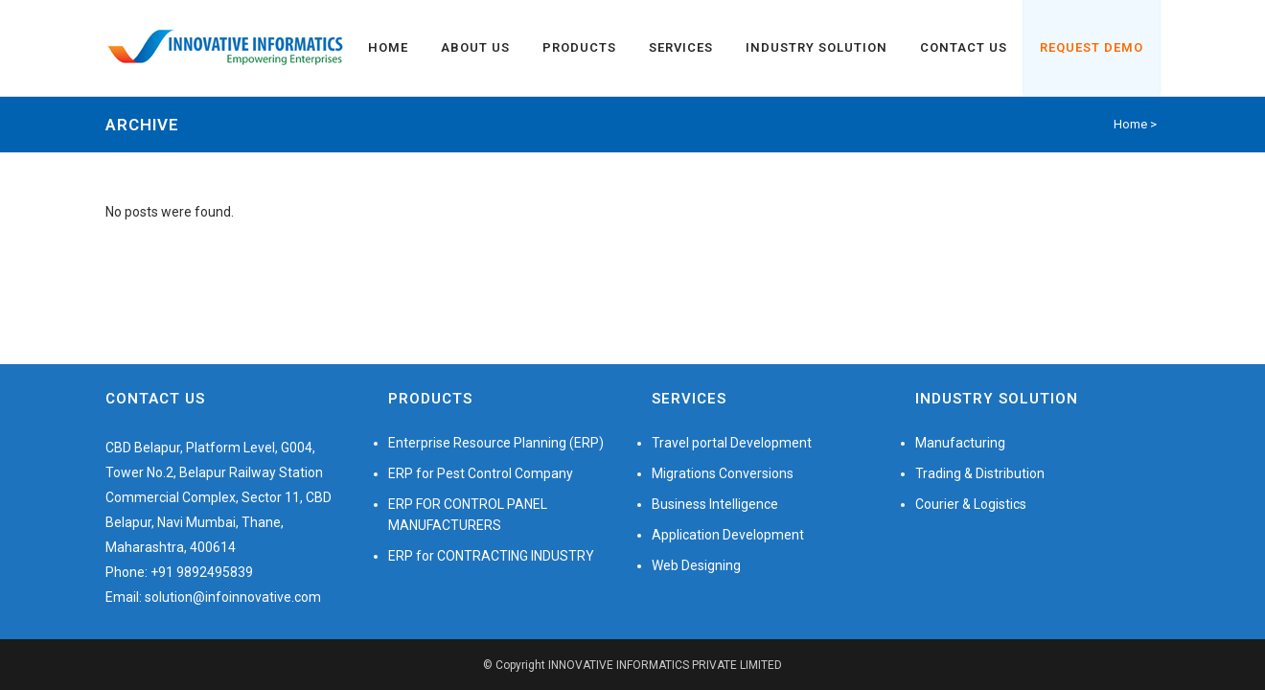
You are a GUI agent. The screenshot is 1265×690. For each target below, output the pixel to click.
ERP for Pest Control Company (480, 473)
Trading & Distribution (980, 473)
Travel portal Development (732, 442)
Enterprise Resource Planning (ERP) (496, 442)
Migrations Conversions (723, 473)
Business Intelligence (715, 504)
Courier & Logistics (970, 504)
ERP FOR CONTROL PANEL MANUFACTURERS (467, 514)
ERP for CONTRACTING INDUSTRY (491, 556)
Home (1130, 124)
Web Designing (696, 565)
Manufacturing (960, 442)
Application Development (728, 534)
